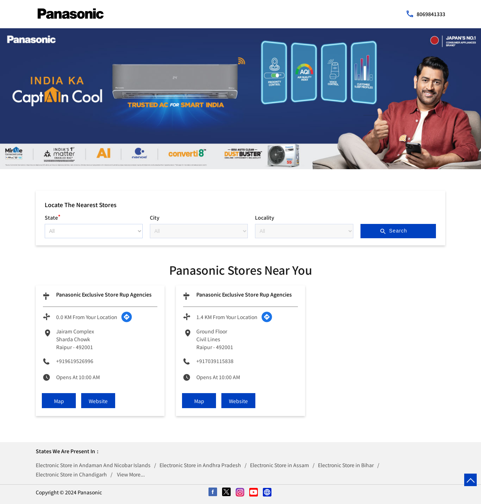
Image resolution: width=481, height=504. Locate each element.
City (154, 217)
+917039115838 (215, 360)
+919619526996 (74, 360)
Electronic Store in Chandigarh (71, 474)
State (52, 216)
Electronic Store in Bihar (346, 465)
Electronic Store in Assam (279, 465)
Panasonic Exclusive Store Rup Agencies (104, 294)
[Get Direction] (126, 317)
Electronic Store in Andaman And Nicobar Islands (93, 465)
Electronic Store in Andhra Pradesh (200, 465)
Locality (264, 217)
